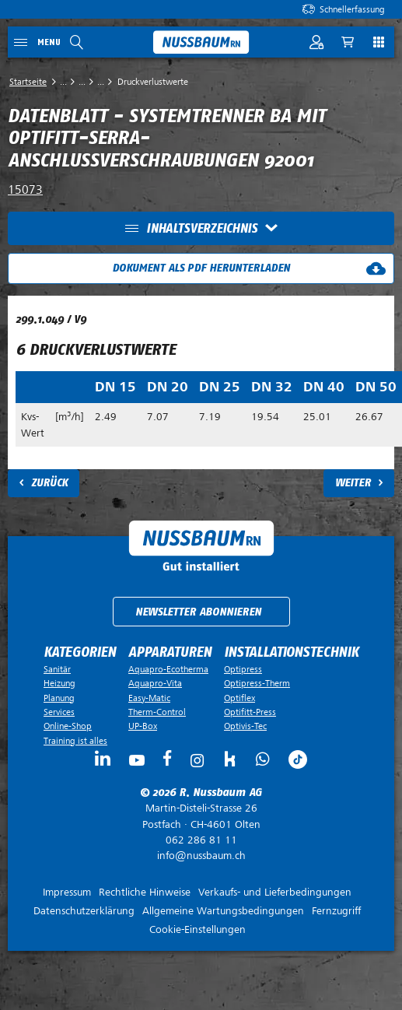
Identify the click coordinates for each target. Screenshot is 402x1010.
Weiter (353, 482)
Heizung (59, 683)
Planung (59, 698)
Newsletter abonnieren (198, 612)
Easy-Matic (149, 698)
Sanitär (57, 669)
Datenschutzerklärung (84, 910)
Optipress (243, 669)
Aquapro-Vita (155, 683)
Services (59, 712)
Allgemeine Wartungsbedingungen (223, 910)
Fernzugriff (336, 910)
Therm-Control (157, 712)
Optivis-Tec (245, 726)
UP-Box (142, 726)
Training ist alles (75, 740)
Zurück (49, 482)
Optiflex (239, 698)
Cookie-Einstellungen (197, 929)
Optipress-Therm (257, 683)
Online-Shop (68, 726)
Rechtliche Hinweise (145, 892)
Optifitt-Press (250, 712)
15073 (25, 190)
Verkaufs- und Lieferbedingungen (274, 892)
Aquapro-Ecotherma (168, 669)
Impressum (67, 892)
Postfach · (201, 816)
